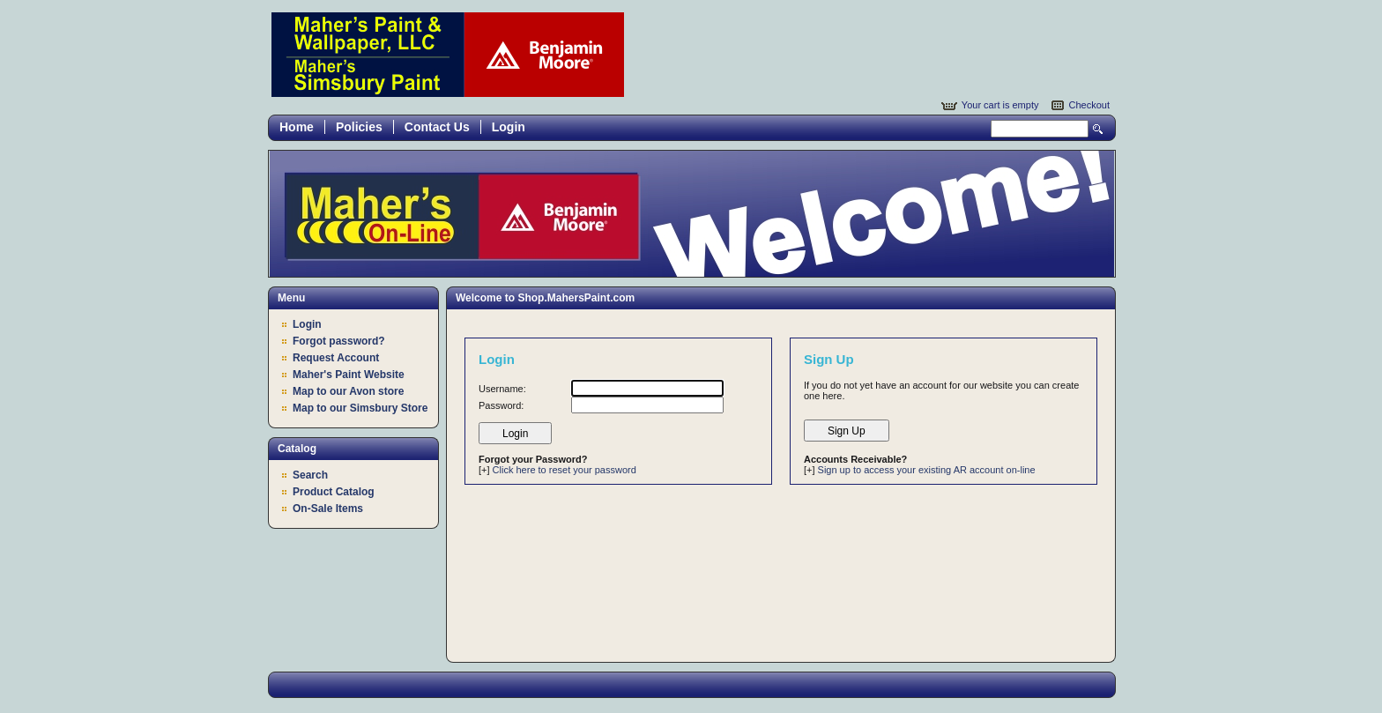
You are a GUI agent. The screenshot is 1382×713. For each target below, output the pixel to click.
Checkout (1089, 105)
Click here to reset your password (564, 469)
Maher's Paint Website (349, 374)
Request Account (336, 358)
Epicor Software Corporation (447, 54)
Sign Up (847, 431)
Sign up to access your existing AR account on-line (927, 469)
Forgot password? (339, 341)
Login (508, 127)
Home (296, 127)
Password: (501, 405)
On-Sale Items (328, 508)
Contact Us (437, 127)
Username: (502, 388)
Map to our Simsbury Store (360, 408)
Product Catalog (334, 492)
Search (1098, 129)
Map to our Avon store (348, 391)
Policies (359, 127)
